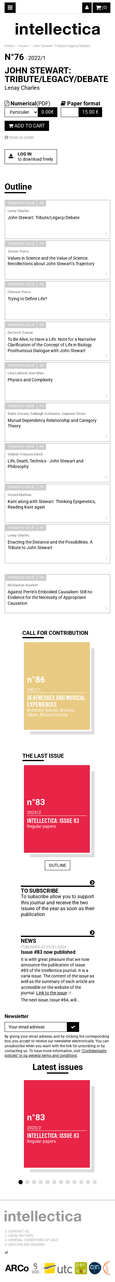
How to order (19, 137)
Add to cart (27, 126)
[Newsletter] (36, 1027)
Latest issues (58, 1067)
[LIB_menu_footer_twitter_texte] (7, 1252)
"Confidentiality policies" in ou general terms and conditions (56, 1053)
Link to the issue (51, 992)
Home (10, 46)
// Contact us (17, 1231)
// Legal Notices (19, 1236)
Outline (57, 865)
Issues (23, 46)
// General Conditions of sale (31, 1240)
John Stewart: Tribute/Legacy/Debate (61, 46)
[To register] (73, 1027)
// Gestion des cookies (25, 1245)
